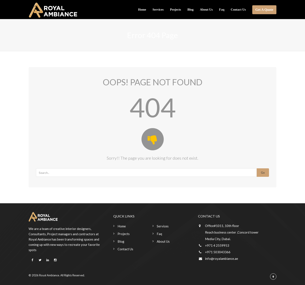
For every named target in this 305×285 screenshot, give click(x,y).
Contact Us (238, 9)
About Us (206, 9)
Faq (221, 9)
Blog (190, 9)
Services (158, 9)
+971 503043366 (217, 252)
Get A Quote (264, 9)
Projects (175, 9)
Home (142, 9)
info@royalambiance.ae (221, 258)
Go (263, 172)
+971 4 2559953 (217, 245)
